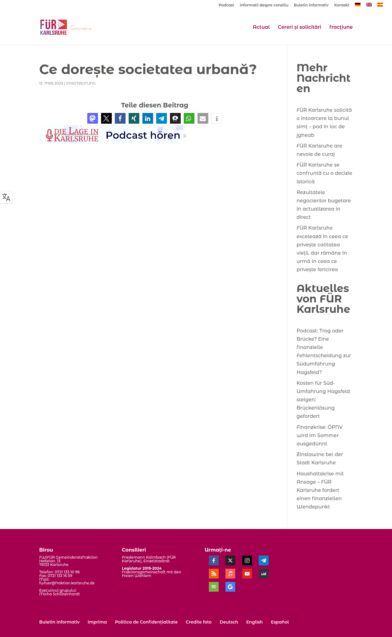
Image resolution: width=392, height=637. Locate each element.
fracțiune (341, 27)
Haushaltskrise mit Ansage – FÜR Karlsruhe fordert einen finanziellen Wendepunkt (320, 490)
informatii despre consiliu (264, 5)
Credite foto (199, 622)
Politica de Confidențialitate (146, 622)
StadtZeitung (81, 83)
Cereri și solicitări (299, 27)
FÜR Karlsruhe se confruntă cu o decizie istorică (324, 173)
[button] (92, 118)
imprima (97, 622)
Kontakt (341, 5)
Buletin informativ (311, 5)
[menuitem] (357, 6)
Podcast (226, 5)
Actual (261, 27)
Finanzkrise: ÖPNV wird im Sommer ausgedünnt (319, 435)
